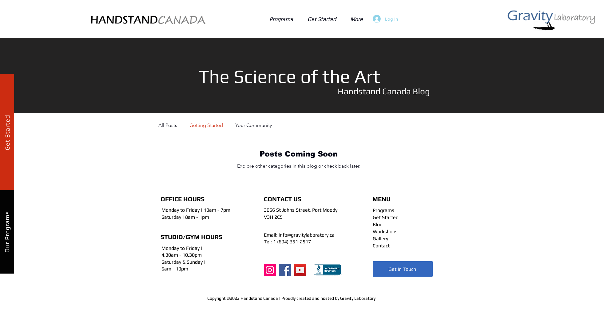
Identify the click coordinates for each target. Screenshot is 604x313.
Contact (381, 246)
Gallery (380, 239)
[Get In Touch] (403, 269)
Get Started (386, 217)
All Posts (167, 125)
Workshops (385, 231)
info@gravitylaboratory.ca (307, 235)
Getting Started (206, 125)
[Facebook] (285, 270)
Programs (383, 210)
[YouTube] (300, 270)
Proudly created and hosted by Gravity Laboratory (328, 298)
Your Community (253, 125)
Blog (378, 224)
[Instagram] (270, 270)
